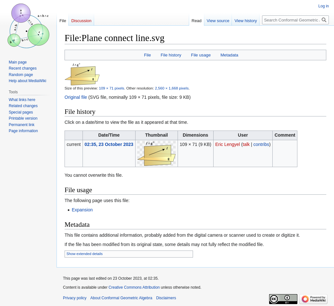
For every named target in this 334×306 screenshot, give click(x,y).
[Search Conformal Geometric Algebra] (295, 19)
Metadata (229, 55)
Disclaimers (166, 298)
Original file (76, 97)
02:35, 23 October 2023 (108, 144)
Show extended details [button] (84, 254)
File (147, 55)
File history (171, 55)
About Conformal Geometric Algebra (121, 298)
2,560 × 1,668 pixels (172, 88)
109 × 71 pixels (111, 88)
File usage (201, 55)
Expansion (82, 209)
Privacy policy (74, 298)
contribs (261, 144)
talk (246, 144)
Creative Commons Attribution (134, 287)
